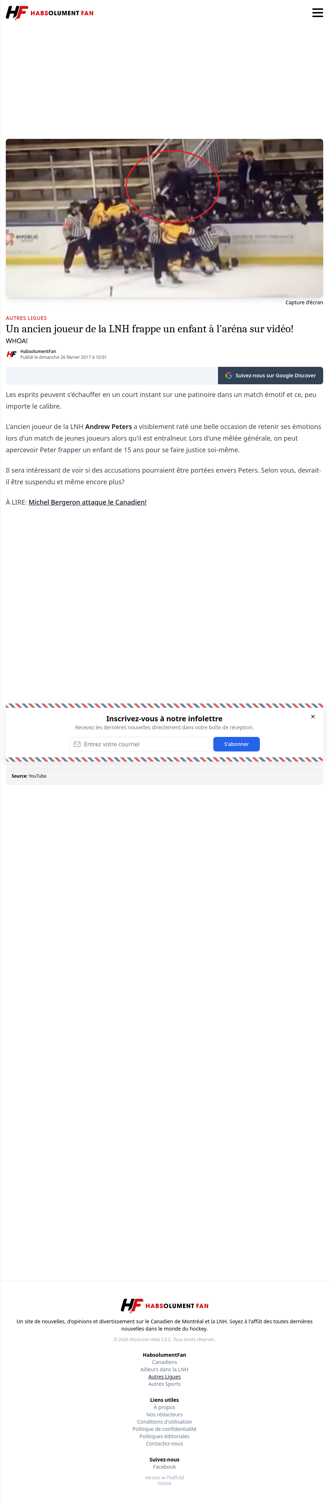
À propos (164, 1407)
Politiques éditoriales (164, 1436)
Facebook (164, 1466)
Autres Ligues (164, 1376)
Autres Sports (164, 1383)
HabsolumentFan (38, 351)
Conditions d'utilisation (164, 1421)
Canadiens (164, 1362)
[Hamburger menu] (317, 13)
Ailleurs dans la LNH (164, 1369)
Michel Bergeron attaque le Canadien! (87, 502)
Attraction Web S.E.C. (151, 1339)
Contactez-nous (164, 1443)
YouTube (38, 776)
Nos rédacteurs (164, 1414)
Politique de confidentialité (164, 1428)
